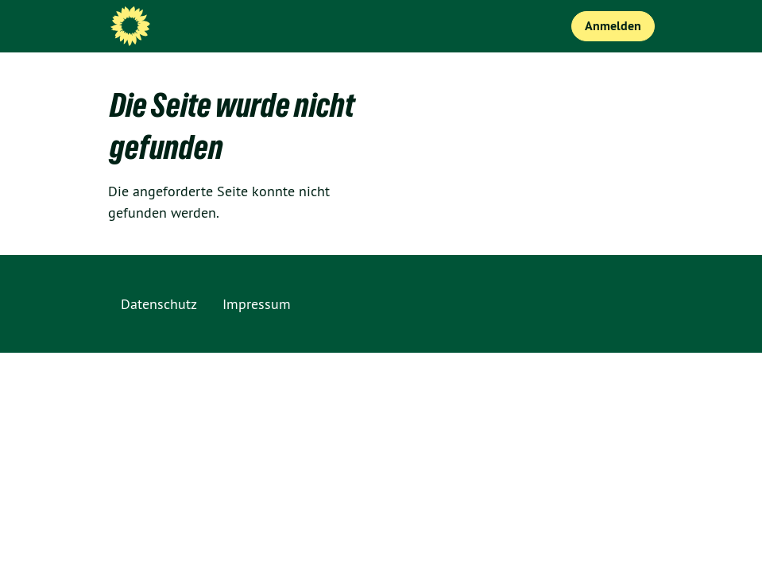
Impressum (256, 304)
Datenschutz (159, 304)
